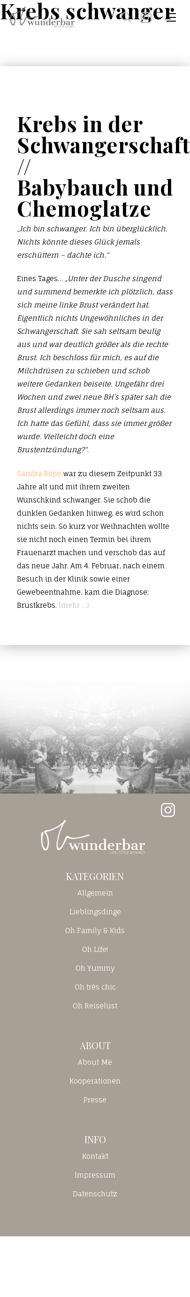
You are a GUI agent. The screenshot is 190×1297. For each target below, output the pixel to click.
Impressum (95, 1175)
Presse (95, 1099)
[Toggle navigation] (171, 17)
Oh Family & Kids (95, 930)
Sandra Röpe (39, 473)
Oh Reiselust (95, 1005)
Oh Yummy (95, 968)
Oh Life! (95, 949)
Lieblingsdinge (95, 911)
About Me (95, 1062)
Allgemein (95, 892)
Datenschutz (95, 1193)
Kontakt (95, 1156)
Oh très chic (95, 987)
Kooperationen (95, 1081)
